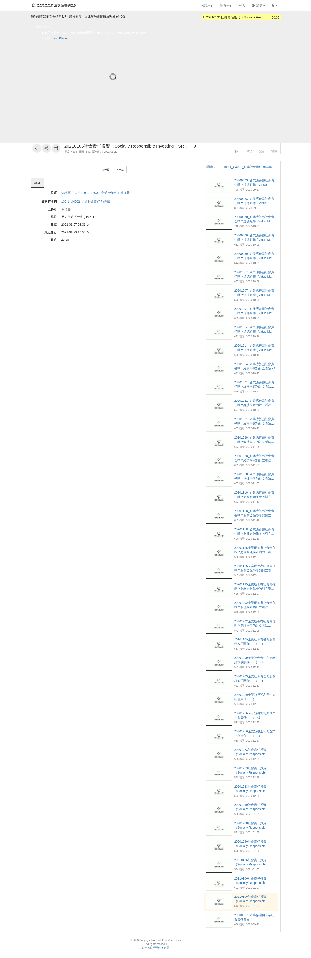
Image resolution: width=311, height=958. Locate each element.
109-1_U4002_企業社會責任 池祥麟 (105, 192)
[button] (274, 5)
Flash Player (59, 38)
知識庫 (66, 192)
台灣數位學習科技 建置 (155, 947)
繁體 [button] (258, 5)
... (75, 192)
